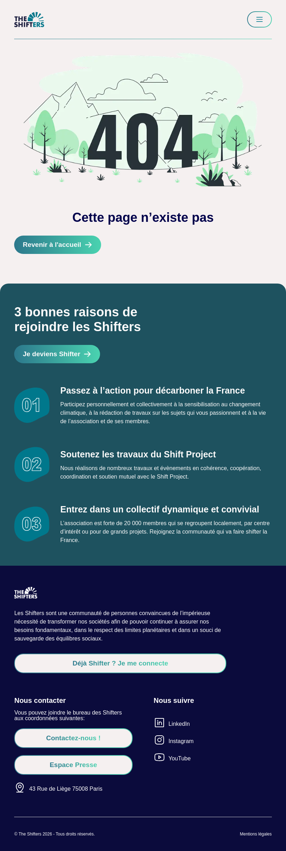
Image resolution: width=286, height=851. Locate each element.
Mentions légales (256, 834)
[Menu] (259, 19)
